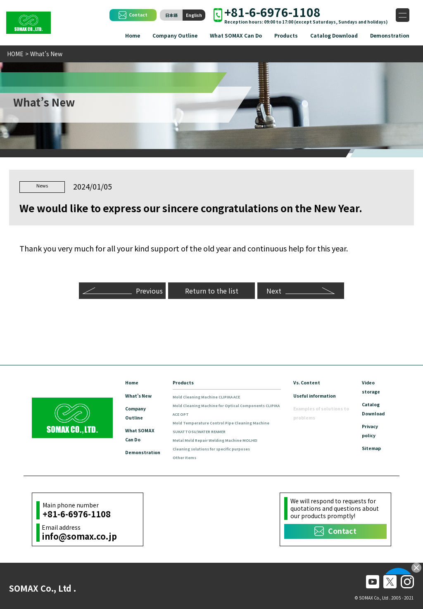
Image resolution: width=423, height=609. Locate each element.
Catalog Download (334, 35)
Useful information (318, 394)
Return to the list (211, 289)
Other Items (190, 456)
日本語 (171, 15)
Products (286, 35)
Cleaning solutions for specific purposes (221, 447)
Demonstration (389, 35)
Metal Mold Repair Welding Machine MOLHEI (224, 439)
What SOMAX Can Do (236, 35)
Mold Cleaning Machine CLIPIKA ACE (215, 395)
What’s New (140, 394)
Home (132, 35)
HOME (15, 54)
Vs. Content (309, 381)
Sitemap (373, 445)
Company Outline (174, 35)
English (194, 15)
